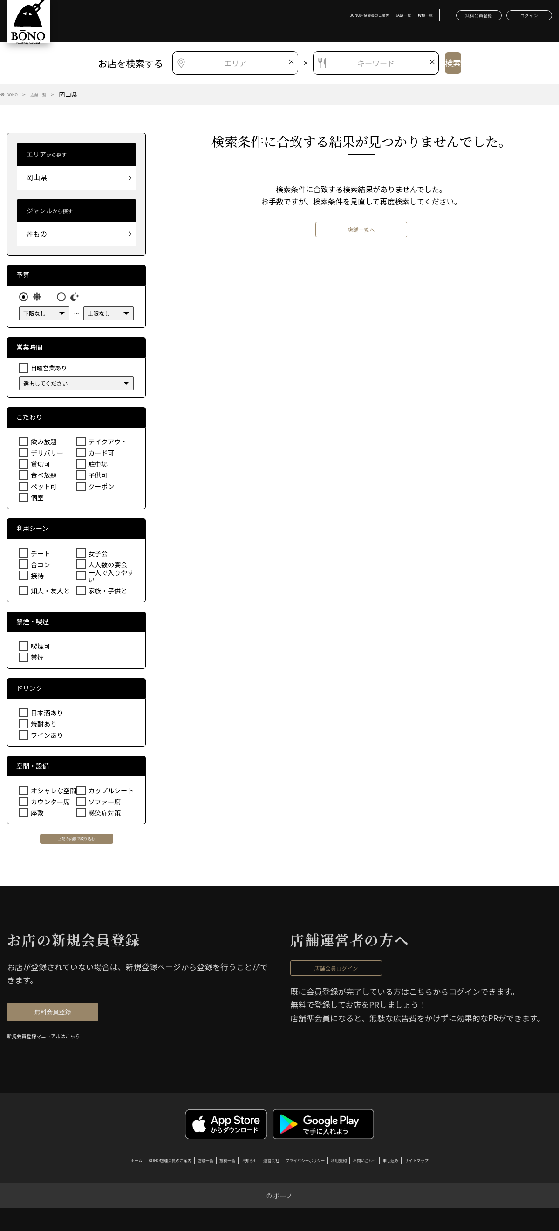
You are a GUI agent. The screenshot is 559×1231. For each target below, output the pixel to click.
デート (40, 556)
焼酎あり (43, 726)
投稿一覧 (373, 18)
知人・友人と (49, 593)
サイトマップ (489, 1180)
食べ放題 (43, 478)
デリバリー (46, 455)
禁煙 (37, 660)
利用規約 (370, 1180)
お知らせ (233, 1180)
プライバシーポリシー (318, 1180)
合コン (40, 567)
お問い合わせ (410, 1180)
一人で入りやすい (109, 579)
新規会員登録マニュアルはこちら (63, 1051)
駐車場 (97, 466)
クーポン (100, 489)
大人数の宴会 (106, 567)
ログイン (517, 18)
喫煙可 (40, 649)
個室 (37, 500)
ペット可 (43, 489)
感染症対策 (103, 815)
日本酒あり (46, 715)
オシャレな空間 (52, 793)
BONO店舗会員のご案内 (295, 18)
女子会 (97, 556)
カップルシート (109, 793)
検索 (454, 63)
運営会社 (267, 1180)
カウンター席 (49, 804)
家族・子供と (106, 593)
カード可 (100, 455)
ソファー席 (103, 804)
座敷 (37, 815)
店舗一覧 (344, 18)
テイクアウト (106, 444)
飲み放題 (43, 444)
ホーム (61, 1180)
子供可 (97, 478)
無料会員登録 (442, 18)
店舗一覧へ (361, 236)
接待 (37, 578)
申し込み (449, 1180)
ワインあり (46, 738)
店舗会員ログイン (360, 979)
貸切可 (40, 466)
